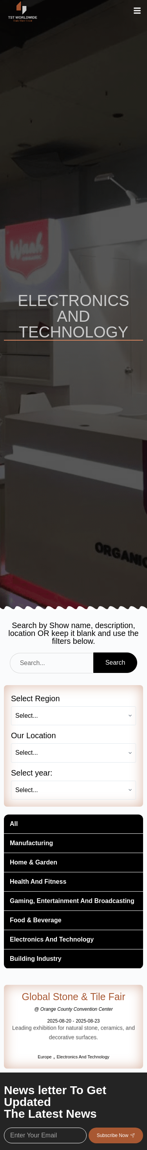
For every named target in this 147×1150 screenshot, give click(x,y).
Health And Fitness (38, 881)
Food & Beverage (36, 920)
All (14, 823)
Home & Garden (33, 862)
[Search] (51, 663)
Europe (44, 1056)
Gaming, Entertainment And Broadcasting (72, 901)
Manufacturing (31, 843)
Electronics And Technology (52, 939)
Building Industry (36, 958)
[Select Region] (73, 715)
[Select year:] (73, 790)
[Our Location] (73, 752)
